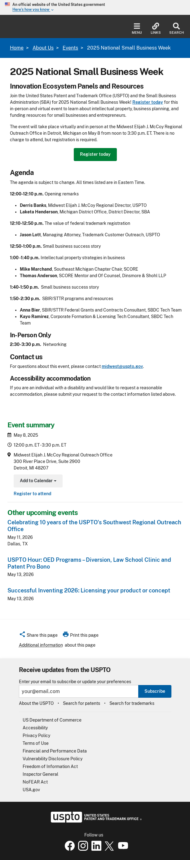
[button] (38, 636)
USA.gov (31, 789)
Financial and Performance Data (55, 751)
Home (17, 48)
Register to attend (32, 493)
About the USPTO (36, 703)
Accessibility (35, 727)
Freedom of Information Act (50, 766)
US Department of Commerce (52, 720)
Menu (137, 29)
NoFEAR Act (35, 781)
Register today (95, 154)
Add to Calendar (37, 481)
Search (176, 29)
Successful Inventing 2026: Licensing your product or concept (88, 590)
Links (156, 29)
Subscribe (154, 691)
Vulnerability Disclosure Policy (52, 758)
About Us (43, 48)
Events (70, 48)
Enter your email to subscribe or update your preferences (75, 681)
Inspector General (40, 774)
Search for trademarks (131, 703)
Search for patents (81, 703)
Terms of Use (36, 743)
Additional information (41, 645)
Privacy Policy (36, 735)
